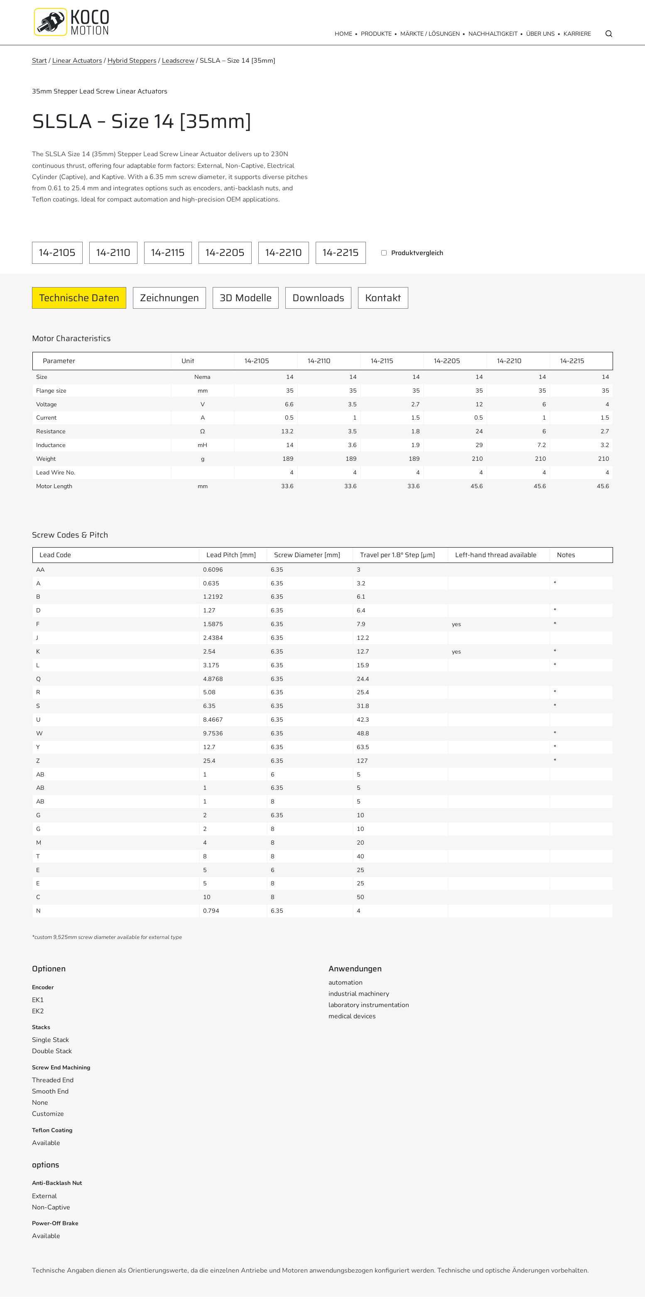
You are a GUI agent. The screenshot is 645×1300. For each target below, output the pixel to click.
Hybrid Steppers (132, 60)
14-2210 (283, 252)
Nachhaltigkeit (492, 34)
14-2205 (225, 252)
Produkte (376, 34)
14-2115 (168, 252)
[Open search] (608, 33)
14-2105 (57, 252)
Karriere (577, 34)
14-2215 (341, 252)
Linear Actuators (77, 60)
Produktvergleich (417, 253)
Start (39, 60)
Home (343, 34)
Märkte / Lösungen (430, 34)
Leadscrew (178, 60)
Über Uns (540, 34)
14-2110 (113, 252)
